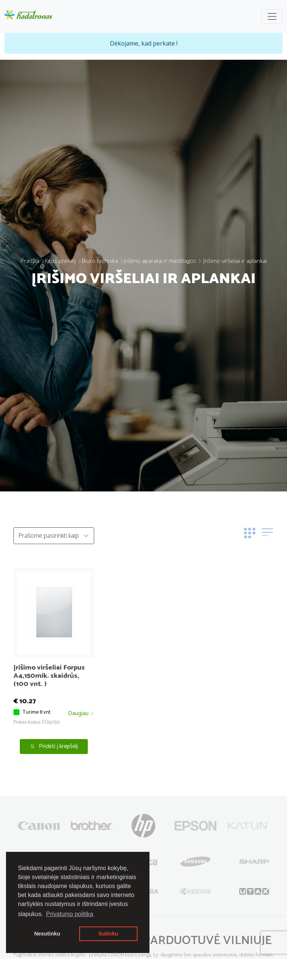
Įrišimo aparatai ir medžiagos (160, 260)
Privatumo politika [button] (69, 914)
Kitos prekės (60, 260)
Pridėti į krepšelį (54, 746)
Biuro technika (100, 260)
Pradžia (30, 260)
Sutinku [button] (108, 934)
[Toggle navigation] (272, 16)
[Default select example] (53, 535)
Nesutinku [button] (47, 934)
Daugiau (81, 714)
